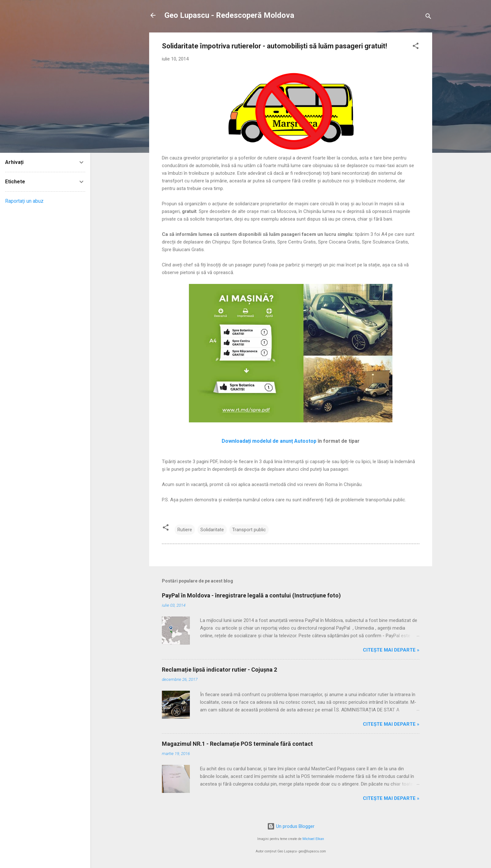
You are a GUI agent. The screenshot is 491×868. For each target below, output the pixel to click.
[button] (415, 47)
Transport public (249, 530)
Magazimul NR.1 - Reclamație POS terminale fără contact (237, 743)
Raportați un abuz (24, 201)
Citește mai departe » (391, 650)
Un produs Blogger (291, 826)
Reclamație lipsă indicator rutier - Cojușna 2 (219, 669)
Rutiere (184, 530)
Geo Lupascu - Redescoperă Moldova (229, 15)
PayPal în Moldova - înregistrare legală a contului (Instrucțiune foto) (251, 595)
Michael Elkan (313, 839)
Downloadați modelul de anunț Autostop (269, 441)
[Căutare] (428, 17)
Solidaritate (212, 530)
